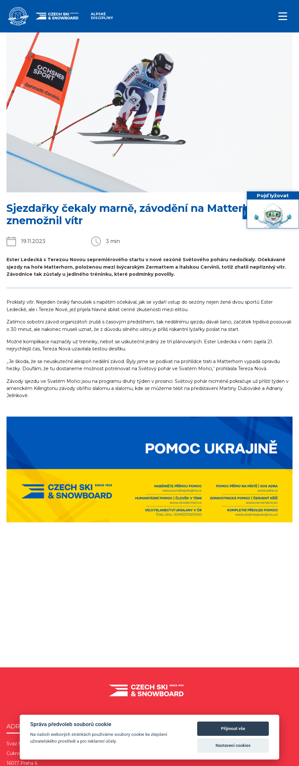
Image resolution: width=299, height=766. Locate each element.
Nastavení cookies (233, 745)
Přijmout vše (233, 728)
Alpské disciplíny (102, 16)
